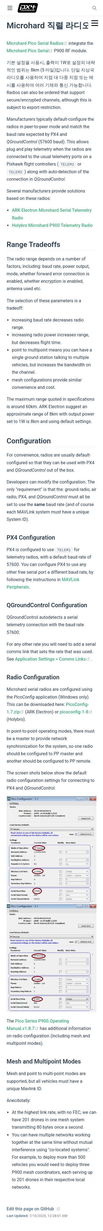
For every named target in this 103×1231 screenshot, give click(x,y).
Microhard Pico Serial (30, 50)
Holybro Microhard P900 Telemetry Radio (52, 225)
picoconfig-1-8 (76, 712)
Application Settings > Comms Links (53, 659)
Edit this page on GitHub (30, 1208)
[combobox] (95, 8)
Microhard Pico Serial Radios (37, 43)
